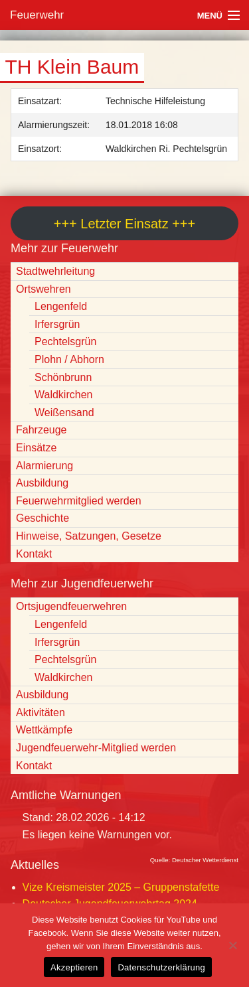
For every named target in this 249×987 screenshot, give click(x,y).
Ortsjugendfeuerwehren (71, 606)
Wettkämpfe (44, 729)
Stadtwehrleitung (55, 271)
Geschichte (42, 518)
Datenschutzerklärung (161, 967)
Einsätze (36, 447)
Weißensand (64, 412)
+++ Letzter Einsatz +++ (124, 223)
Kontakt (34, 554)
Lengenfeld (61, 306)
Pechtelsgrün (65, 341)
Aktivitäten (40, 712)
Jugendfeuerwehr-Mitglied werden (96, 747)
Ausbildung (42, 483)
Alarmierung (44, 465)
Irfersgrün (57, 324)
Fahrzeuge (41, 429)
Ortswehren (43, 289)
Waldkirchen (63, 394)
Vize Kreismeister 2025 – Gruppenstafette (121, 887)
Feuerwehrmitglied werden (78, 500)
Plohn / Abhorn (69, 359)
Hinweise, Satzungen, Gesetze (88, 536)
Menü (209, 16)
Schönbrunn (63, 377)
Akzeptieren (74, 967)
